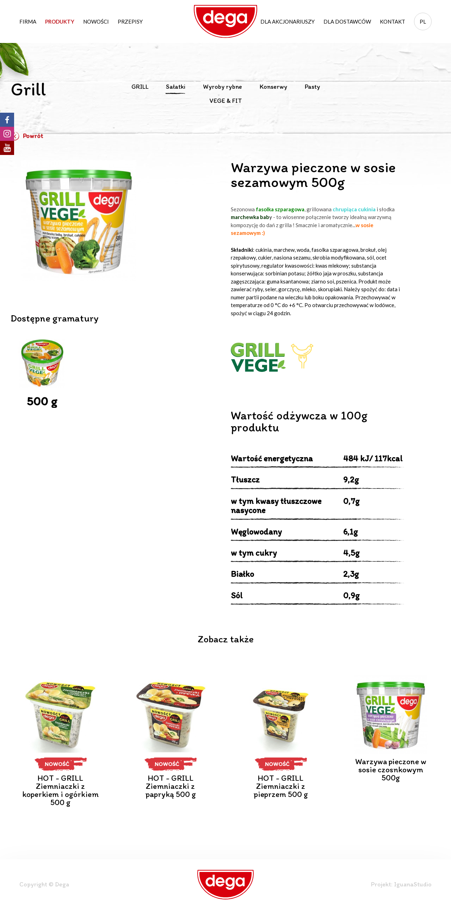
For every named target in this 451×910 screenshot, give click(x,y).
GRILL (139, 87)
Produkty (59, 21)
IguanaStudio (413, 884)
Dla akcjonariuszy (287, 21)
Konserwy (273, 87)
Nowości (96, 21)
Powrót (27, 136)
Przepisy (130, 21)
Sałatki (175, 87)
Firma (27, 21)
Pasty (312, 87)
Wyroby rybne (222, 87)
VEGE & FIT (225, 101)
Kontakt (392, 21)
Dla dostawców (347, 21)
